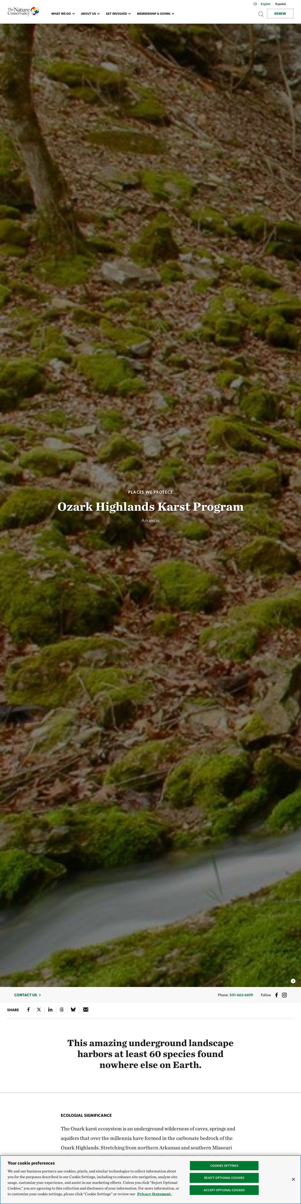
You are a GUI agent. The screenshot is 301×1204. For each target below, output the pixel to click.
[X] (39, 1010)
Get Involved (116, 13)
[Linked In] (50, 1010)
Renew (280, 13)
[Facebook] (28, 1010)
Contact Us (25, 995)
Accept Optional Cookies (224, 1190)
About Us (88, 13)
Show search (261, 14)
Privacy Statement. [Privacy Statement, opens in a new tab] (154, 1194)
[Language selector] (255, 6)
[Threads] (62, 1010)
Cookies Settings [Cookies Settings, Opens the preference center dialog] (224, 1165)
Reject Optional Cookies (224, 1178)
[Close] (293, 1179)
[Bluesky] (73, 1010)
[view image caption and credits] (293, 980)
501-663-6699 (241, 995)
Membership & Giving (153, 13)
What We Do (61, 13)
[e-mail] (86, 1010)
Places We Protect (150, 492)
